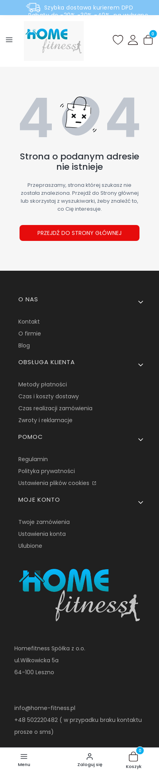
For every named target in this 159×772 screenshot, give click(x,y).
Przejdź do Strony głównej (79, 233)
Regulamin (33, 459)
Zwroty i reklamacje (45, 420)
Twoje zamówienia (44, 522)
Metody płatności (42, 384)
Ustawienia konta (42, 534)
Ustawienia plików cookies (54, 483)
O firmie (29, 334)
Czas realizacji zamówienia (55, 408)
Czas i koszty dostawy (48, 396)
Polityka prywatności (46, 471)
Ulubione (30, 546)
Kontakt (29, 322)
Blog (24, 345)
